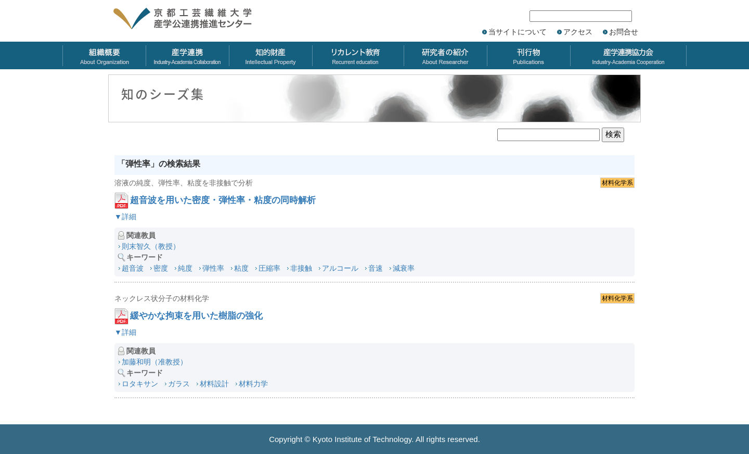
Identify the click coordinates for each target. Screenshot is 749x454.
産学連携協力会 (628, 55)
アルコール (340, 268)
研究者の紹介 (445, 55)
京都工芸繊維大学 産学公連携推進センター (193, 19)
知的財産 (270, 55)
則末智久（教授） (151, 246)
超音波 (133, 268)
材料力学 (253, 384)
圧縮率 (269, 268)
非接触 (301, 268)
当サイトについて (517, 32)
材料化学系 (617, 182)
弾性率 (213, 268)
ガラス (179, 384)
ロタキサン (140, 384)
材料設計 (214, 384)
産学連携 (187, 55)
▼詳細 (125, 216)
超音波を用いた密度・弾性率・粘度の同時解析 (223, 200)
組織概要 (104, 55)
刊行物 (528, 55)
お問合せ (623, 32)
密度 (160, 268)
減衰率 (404, 268)
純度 (185, 268)
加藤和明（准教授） (154, 362)
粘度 (241, 268)
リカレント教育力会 (358, 55)
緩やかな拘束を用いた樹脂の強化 (196, 316)
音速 (375, 268)
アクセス (577, 32)
